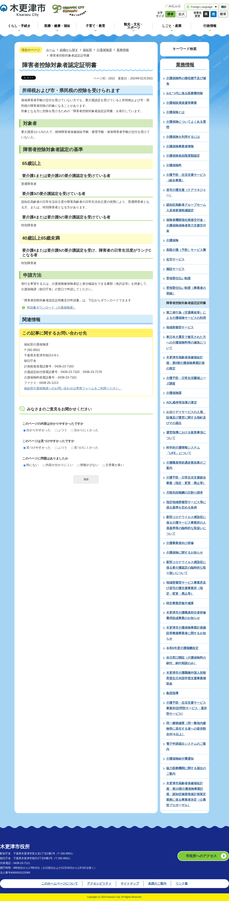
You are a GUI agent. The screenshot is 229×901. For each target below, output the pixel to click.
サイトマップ (130, 883)
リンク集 (182, 883)
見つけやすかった (37, 447)
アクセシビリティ (99, 883)
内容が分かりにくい (58, 465)
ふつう (61, 430)
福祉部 (87, 50)
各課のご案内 (157, 883)
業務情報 (123, 50)
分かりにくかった (84, 430)
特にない (31, 465)
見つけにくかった (84, 447)
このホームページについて (59, 883)
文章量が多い (113, 465)
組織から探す (69, 50)
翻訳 (224, 6)
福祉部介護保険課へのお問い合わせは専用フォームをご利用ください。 (73, 388)
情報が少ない (87, 465)
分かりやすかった (37, 430)
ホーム (50, 50)
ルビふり (175, 5)
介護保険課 (104, 50)
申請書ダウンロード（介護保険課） (51, 307)
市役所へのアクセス (201, 856)
